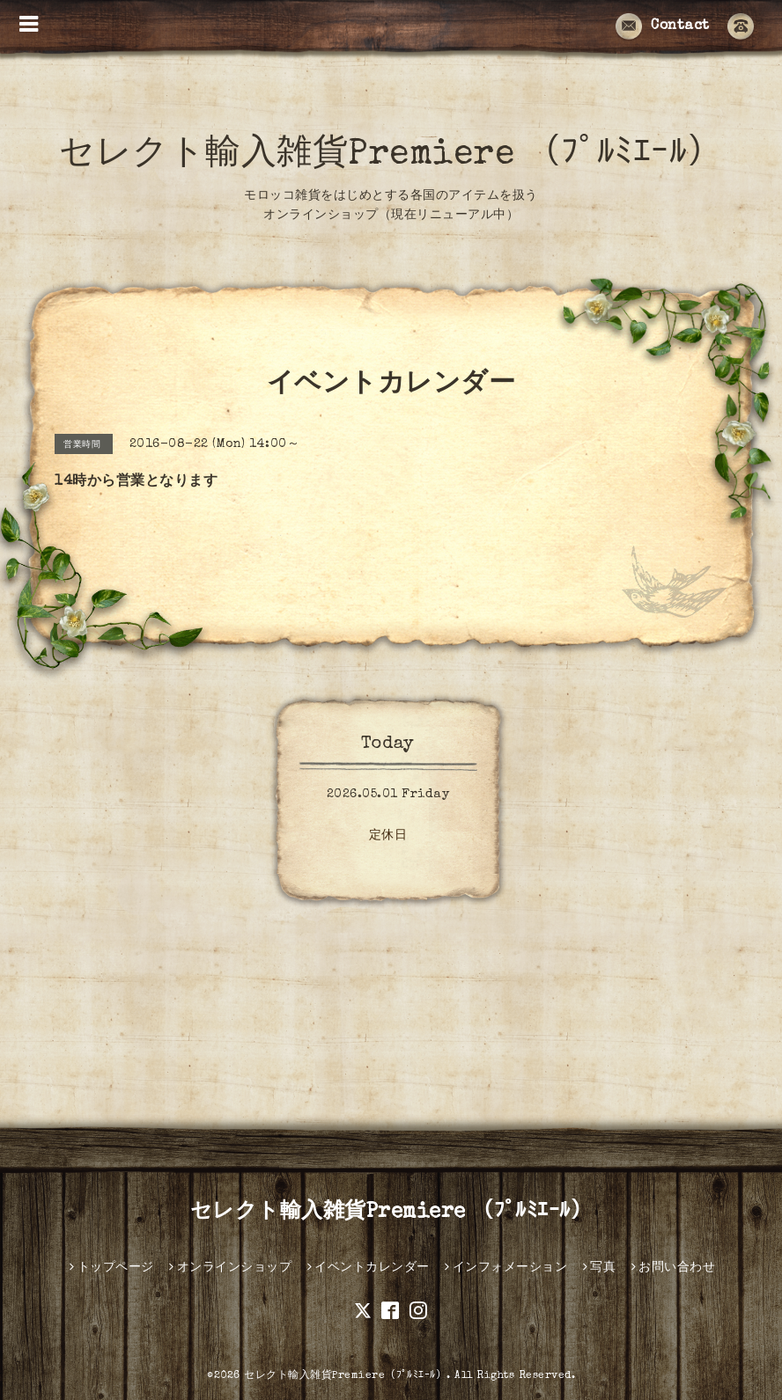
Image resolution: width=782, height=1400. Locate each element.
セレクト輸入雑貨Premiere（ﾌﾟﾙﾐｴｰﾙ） (345, 1376)
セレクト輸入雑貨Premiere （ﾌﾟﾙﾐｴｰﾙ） (391, 155)
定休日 (388, 836)
